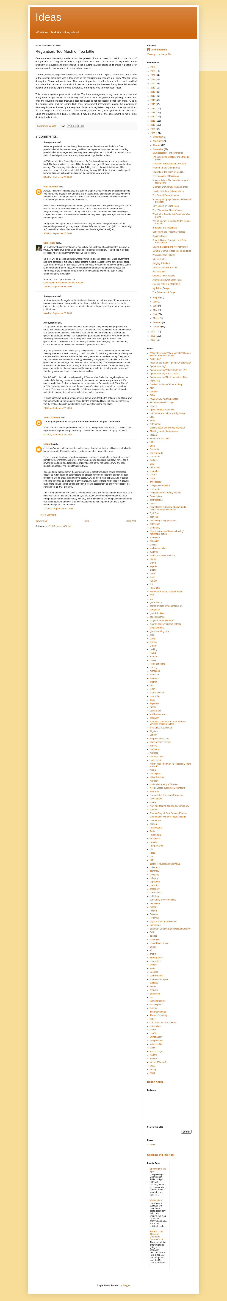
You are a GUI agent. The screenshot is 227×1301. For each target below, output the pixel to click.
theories (153, 1008)
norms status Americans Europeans (166, 795)
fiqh (151, 584)
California (154, 449)
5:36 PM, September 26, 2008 (57, 233)
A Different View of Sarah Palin (167, 280)
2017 (153, 96)
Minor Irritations (160, 259)
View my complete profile (159, 54)
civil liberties (155, 482)
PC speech (155, 838)
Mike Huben (49, 243)
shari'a (153, 954)
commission (155, 489)
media (153, 770)
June (155, 306)
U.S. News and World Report (163, 1022)
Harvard (153, 656)
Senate (153, 947)
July (155, 302)
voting (153, 1047)
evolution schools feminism (162, 555)
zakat (152, 1073)
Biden (152, 420)
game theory (156, 602)
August (156, 297)
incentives (154, 674)
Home (86, 521)
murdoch (154, 781)
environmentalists (158, 548)
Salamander (155, 925)
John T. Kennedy (51, 417)
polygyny (154, 878)
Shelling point (156, 957)
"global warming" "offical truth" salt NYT (168, 370)
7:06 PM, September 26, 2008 (57, 286)
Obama (153, 809)
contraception (156, 500)
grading (153, 642)
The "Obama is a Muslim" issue (167, 210)
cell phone (155, 467)
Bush (152, 446)
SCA (152, 932)
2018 (153, 92)
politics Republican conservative (165, 864)
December (158, 137)
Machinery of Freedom (160, 742)
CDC (152, 464)
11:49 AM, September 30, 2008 (58, 508)
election (153, 545)
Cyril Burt (154, 513)
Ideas (48, 17)
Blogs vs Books (160, 236)
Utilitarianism (156, 1037)
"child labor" (155, 359)
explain (153, 570)
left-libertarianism (158, 714)
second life (155, 939)
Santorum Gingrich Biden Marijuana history (170, 929)
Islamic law (155, 696)
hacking (153, 649)
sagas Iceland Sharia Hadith (163, 921)
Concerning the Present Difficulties (169, 232)
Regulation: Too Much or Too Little (169, 172)
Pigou (152, 853)
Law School (155, 711)
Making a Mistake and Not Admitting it (170, 247)
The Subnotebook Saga (164, 292)
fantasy (153, 581)
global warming (157, 628)
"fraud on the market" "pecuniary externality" (171, 363)
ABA (152, 388)
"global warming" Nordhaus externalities (168, 377)
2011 (153, 121)
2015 (153, 104)
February (157, 322)
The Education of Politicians (166, 176)
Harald (153, 653)
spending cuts (156, 975)
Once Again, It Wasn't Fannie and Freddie (63, 282)
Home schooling (157, 664)
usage (153, 1029)
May (155, 310)
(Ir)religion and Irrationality (165, 228)
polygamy (154, 874)
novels (153, 802)
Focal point (155, 588)
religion (153, 911)
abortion (153, 391)
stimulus (154, 990)
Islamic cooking (157, 692)
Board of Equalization (160, 438)
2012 (153, 116)
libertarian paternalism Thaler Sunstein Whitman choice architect (168, 722)
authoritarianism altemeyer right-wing (167, 413)
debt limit (154, 517)
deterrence (155, 524)
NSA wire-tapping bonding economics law (169, 806)
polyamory (155, 867)
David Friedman (159, 49)
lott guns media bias (159, 738)
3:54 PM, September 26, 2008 (57, 177)
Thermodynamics (158, 1012)
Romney (154, 914)
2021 (153, 79)
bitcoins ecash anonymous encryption (167, 428)
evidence (154, 552)
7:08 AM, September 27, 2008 (57, 408)
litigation (154, 731)
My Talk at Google (161, 288)
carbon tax (155, 456)
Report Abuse (155, 1081)
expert (153, 563)
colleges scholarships (160, 485)
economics (155, 537)
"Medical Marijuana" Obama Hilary (166, 384)
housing (153, 667)
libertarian (154, 718)
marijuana (154, 749)
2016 (153, 100)
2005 (153, 340)
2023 (153, 71)
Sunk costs (155, 994)
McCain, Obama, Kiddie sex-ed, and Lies (172, 251)
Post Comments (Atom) (59, 526)
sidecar (153, 964)
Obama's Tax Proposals (164, 276)
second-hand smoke (159, 943)
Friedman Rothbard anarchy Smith (166, 591)
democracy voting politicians (163, 520)
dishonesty (155, 528)
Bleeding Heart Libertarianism (164, 431)
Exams (153, 559)
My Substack (156, 1200)
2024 (153, 67)
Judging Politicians (161, 263)
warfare (153, 1055)
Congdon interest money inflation (165, 492)
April (155, 314)
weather (153, 1058)
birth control (155, 424)
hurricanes (155, 671)
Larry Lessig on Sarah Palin (166, 206)
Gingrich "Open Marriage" (162, 620)
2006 (153, 336)
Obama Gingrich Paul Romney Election (168, 813)
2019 (153, 88)
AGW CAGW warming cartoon (164, 399)
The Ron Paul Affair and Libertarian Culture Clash (156, 1235)
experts (153, 566)
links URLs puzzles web (161, 728)
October (157, 145)
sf (150, 950)
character (154, 471)
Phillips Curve (156, 846)
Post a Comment (48, 515)
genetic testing (157, 613)
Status (153, 986)
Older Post (131, 521)
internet (153, 682)
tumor (152, 1019)
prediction (154, 885)
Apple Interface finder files (162, 409)
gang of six (155, 609)
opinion (153, 824)
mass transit (155, 760)
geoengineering (157, 617)
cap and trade (156, 453)
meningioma (155, 773)
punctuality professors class (163, 900)
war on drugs (156, 1051)
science (153, 936)
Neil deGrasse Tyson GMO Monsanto (167, 788)
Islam (152, 689)
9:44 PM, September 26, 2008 (57, 313)
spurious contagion (159, 979)
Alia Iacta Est (159, 271)
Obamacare (155, 820)
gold (152, 635)
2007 (153, 331)
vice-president (156, 1040)
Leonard (47, 444)
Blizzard (153, 435)
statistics (154, 983)
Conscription (156, 496)
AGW (152, 395)
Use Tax (153, 1033)
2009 (153, 129)
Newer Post (41, 521)
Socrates (154, 972)
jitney (152, 700)
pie (151, 849)
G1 (151, 599)
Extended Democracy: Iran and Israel (170, 187)
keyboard (154, 703)
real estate (155, 903)
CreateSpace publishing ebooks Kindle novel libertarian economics (168, 508)
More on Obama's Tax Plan (165, 267)
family (152, 573)
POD (152, 860)
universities (155, 1026)
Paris (152, 831)
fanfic (152, 577)
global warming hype (159, 631)
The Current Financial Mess (166, 195)
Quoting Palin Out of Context (166, 284)
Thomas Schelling (158, 1015)
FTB (152, 595)
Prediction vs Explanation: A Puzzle (169, 163)
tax (151, 997)
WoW (152, 1066)
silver (152, 968)
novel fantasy (156, 798)
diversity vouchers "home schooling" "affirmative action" (167, 532)
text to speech (156, 1004)
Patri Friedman (50, 186)
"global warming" (158, 366)
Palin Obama (156, 828)
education (154, 541)
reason (153, 907)
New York (154, 791)
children (153, 474)
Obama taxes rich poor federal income (168, 817)
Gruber (153, 646)
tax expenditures (157, 1001)
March (156, 318)
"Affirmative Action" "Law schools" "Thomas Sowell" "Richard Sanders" (170, 354)
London (153, 735)
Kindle (153, 707)
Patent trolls (155, 835)
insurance (154, 678)
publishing (154, 896)
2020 (153, 83)
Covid (152, 503)
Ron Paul (154, 918)
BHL (152, 417)
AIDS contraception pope (161, 402)
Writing (153, 1069)
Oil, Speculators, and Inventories (168, 153)
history (153, 660)
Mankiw (153, 746)
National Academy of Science (164, 784)
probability (155, 889)
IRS (151, 685)
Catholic (153, 460)
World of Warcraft (158, 1062)
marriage (154, 753)
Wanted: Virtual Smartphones (166, 168)
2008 (153, 133)
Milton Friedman (157, 777)
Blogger (126, 1285)
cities (152, 478)
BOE (152, 442)
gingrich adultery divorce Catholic (165, 624)
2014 (153, 108)
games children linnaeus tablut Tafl (166, 606)
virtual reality (156, 1044)
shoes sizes (155, 961)
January (157, 326)
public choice (156, 892)
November (158, 141)
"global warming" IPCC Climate (164, 373)
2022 (153, 75)
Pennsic (153, 842)
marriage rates (157, 756)
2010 (153, 125)
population (155, 881)
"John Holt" (155, 381)
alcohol (153, 406)
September (158, 149)
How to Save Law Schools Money (168, 191)
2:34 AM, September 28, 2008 (57, 434)
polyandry (154, 871)
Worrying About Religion (164, 255)
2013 (153, 112)
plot (151, 856)
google (153, 638)
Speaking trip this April (160, 1154)
